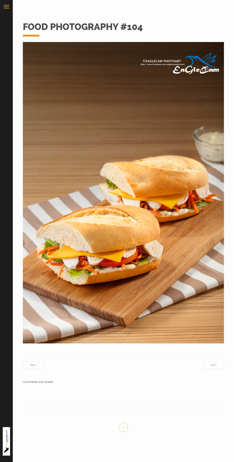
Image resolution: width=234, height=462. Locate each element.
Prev (33, 365)
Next (213, 365)
